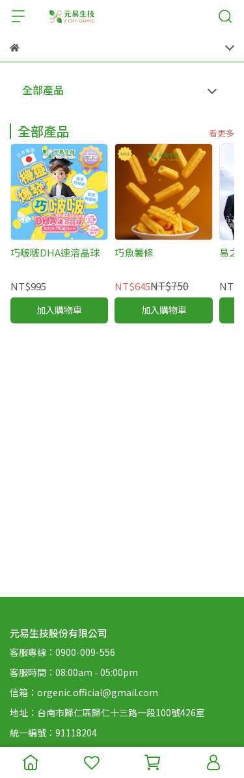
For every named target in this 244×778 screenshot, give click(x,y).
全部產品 (43, 89)
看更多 (221, 133)
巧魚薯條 (134, 252)
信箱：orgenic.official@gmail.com (84, 692)
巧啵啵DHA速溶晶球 (55, 252)
